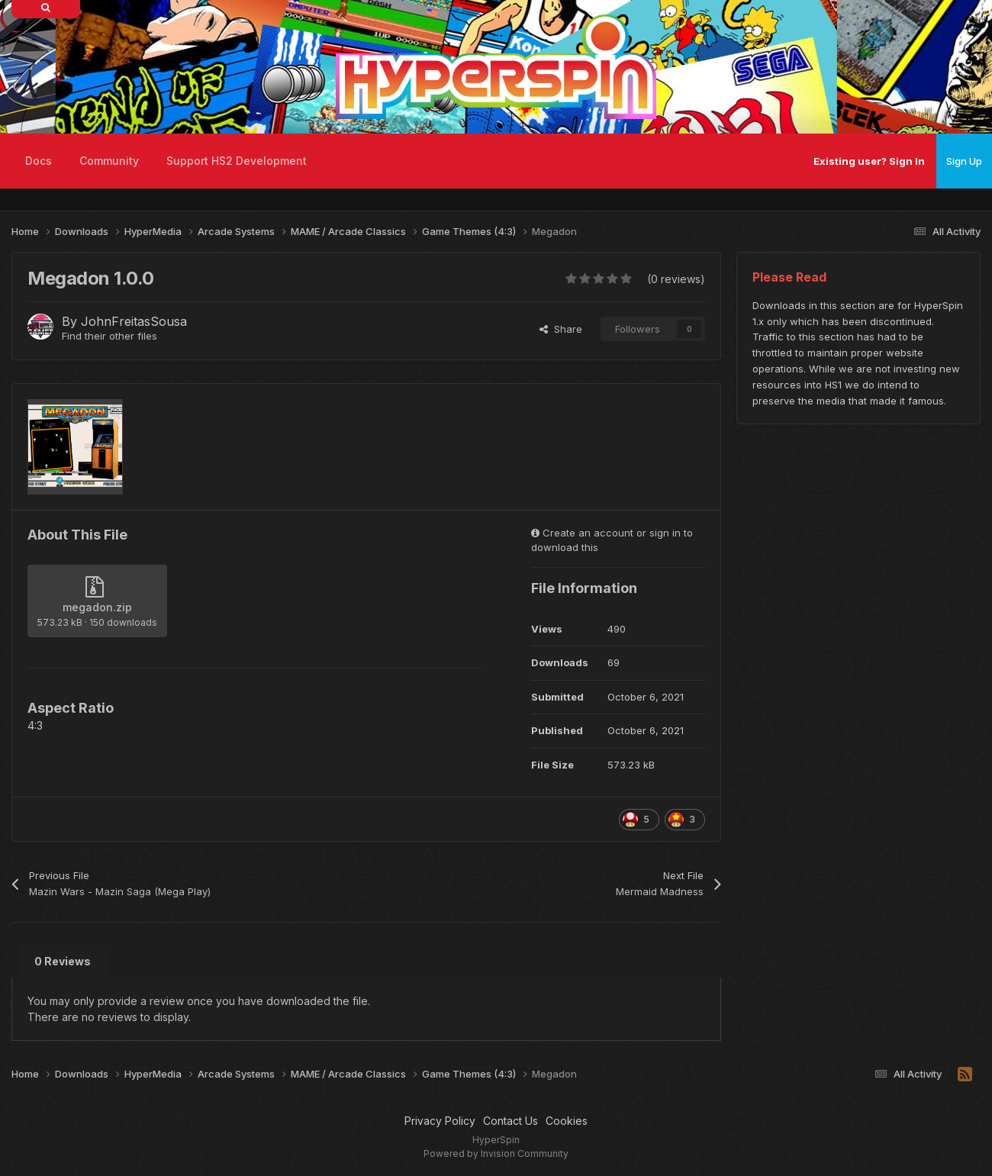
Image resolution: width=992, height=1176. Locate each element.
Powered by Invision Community (496, 1153)
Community (109, 160)
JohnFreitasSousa (134, 321)
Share (560, 329)
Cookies (567, 1120)
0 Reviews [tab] (62, 961)
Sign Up (964, 161)
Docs (38, 160)
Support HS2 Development (236, 160)
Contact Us (510, 1120)
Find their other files (109, 336)
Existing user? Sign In (869, 161)
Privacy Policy (439, 1120)
